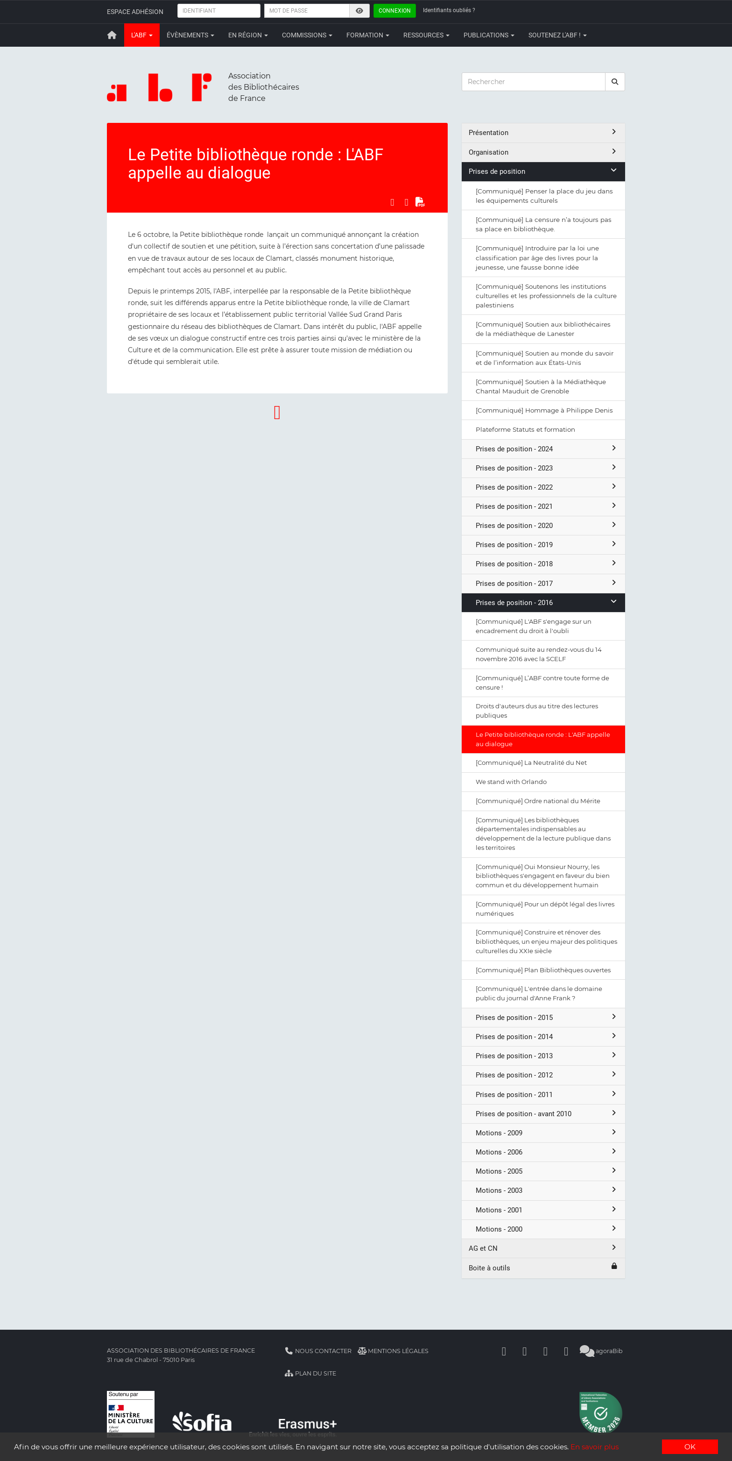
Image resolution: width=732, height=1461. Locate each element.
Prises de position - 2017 (547, 583)
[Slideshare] (566, 1350)
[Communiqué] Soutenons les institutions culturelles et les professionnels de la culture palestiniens (546, 296)
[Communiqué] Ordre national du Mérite (538, 801)
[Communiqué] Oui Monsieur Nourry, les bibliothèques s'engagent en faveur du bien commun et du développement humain (543, 876)
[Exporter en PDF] (421, 202)
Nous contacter (318, 1350)
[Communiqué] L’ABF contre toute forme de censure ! (542, 682)
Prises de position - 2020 (547, 525)
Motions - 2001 (547, 1209)
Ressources (426, 35)
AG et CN (543, 1248)
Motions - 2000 (547, 1229)
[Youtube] (545, 1350)
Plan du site (310, 1373)
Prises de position (543, 171)
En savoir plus (594, 1447)
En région (248, 35)
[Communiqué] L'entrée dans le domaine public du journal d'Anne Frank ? (539, 993)
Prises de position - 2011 (547, 1094)
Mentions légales (393, 1350)
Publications (489, 35)
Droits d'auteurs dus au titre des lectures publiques (537, 710)
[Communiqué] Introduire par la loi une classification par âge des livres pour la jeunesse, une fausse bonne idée (537, 257)
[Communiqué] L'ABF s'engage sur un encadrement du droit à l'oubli (533, 626)
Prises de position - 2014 (547, 1036)
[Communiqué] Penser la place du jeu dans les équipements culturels (544, 195)
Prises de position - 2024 (547, 448)
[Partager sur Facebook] (392, 202)
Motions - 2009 (547, 1132)
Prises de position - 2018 (547, 563)
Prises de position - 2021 (547, 506)
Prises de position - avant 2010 (547, 1113)
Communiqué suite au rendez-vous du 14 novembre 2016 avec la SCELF (539, 654)
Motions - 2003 (547, 1190)
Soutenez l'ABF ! (557, 35)
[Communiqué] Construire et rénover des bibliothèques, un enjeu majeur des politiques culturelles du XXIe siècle (546, 941)
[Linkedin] (524, 1350)
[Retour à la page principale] (112, 35)
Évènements (190, 35)
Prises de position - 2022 (547, 487)
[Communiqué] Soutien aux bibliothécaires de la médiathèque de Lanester (543, 329)
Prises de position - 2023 (547, 467)
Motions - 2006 (547, 1151)
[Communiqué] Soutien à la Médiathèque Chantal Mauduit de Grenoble (541, 386)
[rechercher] (615, 81)
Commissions (307, 35)
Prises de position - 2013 (547, 1055)
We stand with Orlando (511, 781)
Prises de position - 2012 (547, 1074)
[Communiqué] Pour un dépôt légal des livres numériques (545, 908)
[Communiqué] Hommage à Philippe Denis (544, 410)
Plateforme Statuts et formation (525, 429)
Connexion (395, 10)
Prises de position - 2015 (547, 1017)
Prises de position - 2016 (547, 602)
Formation (367, 35)
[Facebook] (504, 1350)
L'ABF (142, 35)
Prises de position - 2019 (547, 544)
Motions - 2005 (547, 1171)
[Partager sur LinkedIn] (407, 202)
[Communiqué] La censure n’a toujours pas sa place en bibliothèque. (544, 224)
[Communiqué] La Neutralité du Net (531, 762)
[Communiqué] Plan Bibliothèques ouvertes (543, 970)
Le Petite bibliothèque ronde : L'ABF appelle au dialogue (543, 739)
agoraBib (601, 1350)
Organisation (543, 152)
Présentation (543, 132)
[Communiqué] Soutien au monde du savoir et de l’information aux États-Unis (544, 357)
